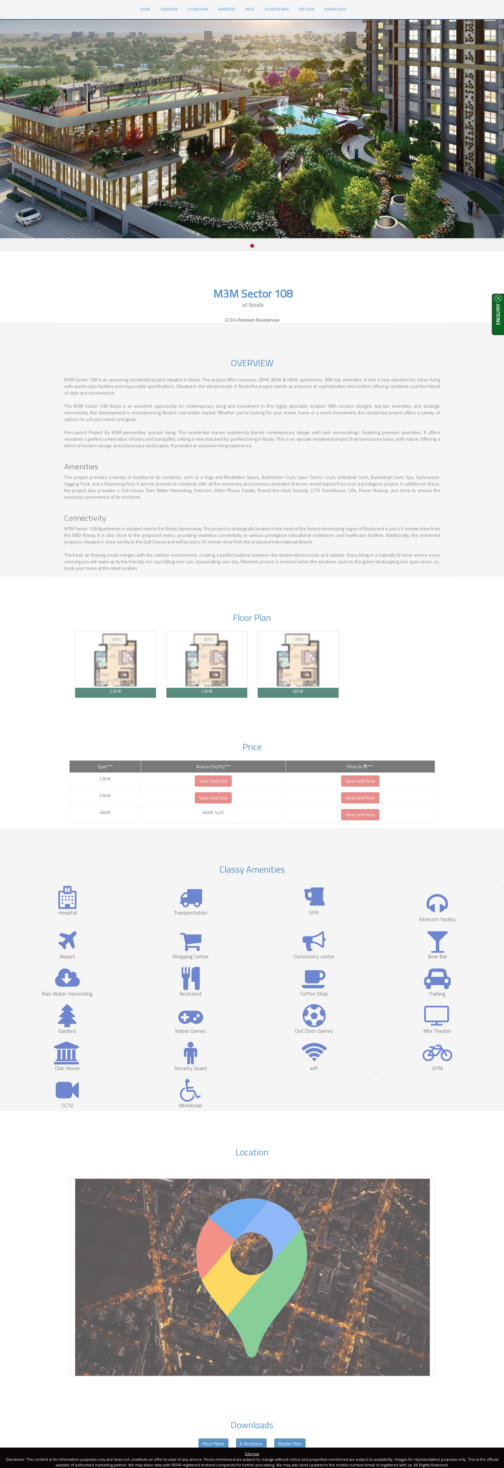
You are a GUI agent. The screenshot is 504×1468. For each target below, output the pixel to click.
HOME (148, 9)
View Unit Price (360, 798)
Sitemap (252, 1454)
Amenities (226, 9)
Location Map (276, 9)
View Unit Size (213, 798)
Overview (169, 9)
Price (249, 9)
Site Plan (306, 9)
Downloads (335, 9)
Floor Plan (198, 9)
